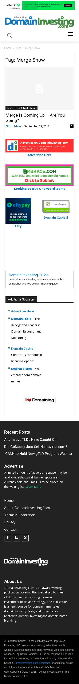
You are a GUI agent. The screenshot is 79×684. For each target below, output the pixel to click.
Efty (18, 224)
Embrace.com (21, 369)
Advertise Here (39, 153)
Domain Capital (22, 348)
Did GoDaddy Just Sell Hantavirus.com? (35, 447)
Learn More (33, 487)
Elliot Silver (13, 126)
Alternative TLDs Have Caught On (30, 439)
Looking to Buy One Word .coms (39, 187)
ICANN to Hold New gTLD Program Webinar (38, 454)
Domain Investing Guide (28, 275)
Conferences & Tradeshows (21, 108)
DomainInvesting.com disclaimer (32, 662)
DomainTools (21, 319)
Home (8, 48)
